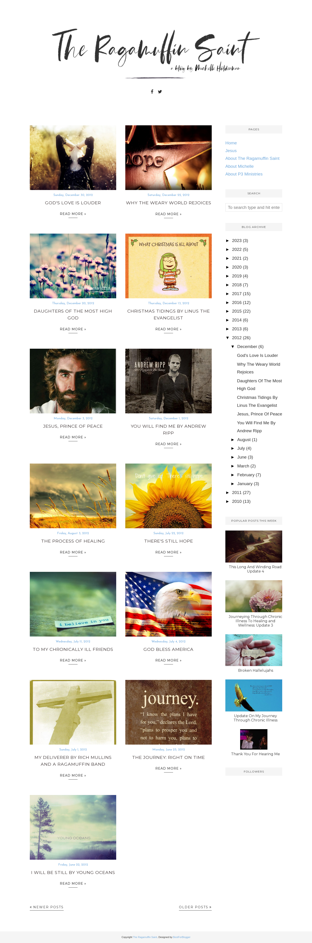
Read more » (73, 215)
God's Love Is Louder (73, 202)
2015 (237, 311)
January (245, 483)
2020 (237, 267)
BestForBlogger (181, 937)
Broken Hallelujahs (255, 670)
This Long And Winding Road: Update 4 (255, 569)
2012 (237, 337)
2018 (237, 284)
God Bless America (168, 649)
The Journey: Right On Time (168, 757)
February (245, 474)
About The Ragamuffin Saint (252, 158)
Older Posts (193, 907)
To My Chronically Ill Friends (73, 649)
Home (231, 143)
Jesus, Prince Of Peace (73, 426)
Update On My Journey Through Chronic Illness (255, 718)
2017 (237, 293)
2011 (237, 492)
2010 (237, 501)
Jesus (231, 150)
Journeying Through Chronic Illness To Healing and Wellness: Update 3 (255, 621)
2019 (237, 276)
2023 (237, 240)
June (242, 457)
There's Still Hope (168, 541)
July (241, 448)
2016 (237, 302)
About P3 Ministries (244, 174)
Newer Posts (48, 907)
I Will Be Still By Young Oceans (73, 872)
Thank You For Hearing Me (255, 754)
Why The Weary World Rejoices (168, 202)
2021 (237, 258)
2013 (237, 328)
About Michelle (239, 166)
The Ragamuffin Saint (145, 937)
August (244, 439)
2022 (237, 249)
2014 (237, 320)
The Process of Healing (73, 541)
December (247, 346)
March (243, 466)
